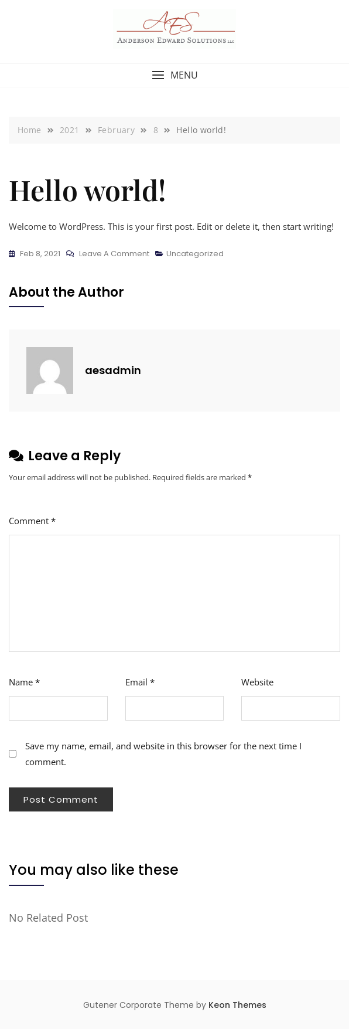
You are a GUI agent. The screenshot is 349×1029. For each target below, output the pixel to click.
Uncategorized (195, 253)
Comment (32, 521)
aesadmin (113, 370)
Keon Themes (237, 1005)
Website (257, 682)
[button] (174, 75)
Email (140, 682)
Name (24, 682)
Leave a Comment (114, 254)
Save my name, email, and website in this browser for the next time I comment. (163, 753)
